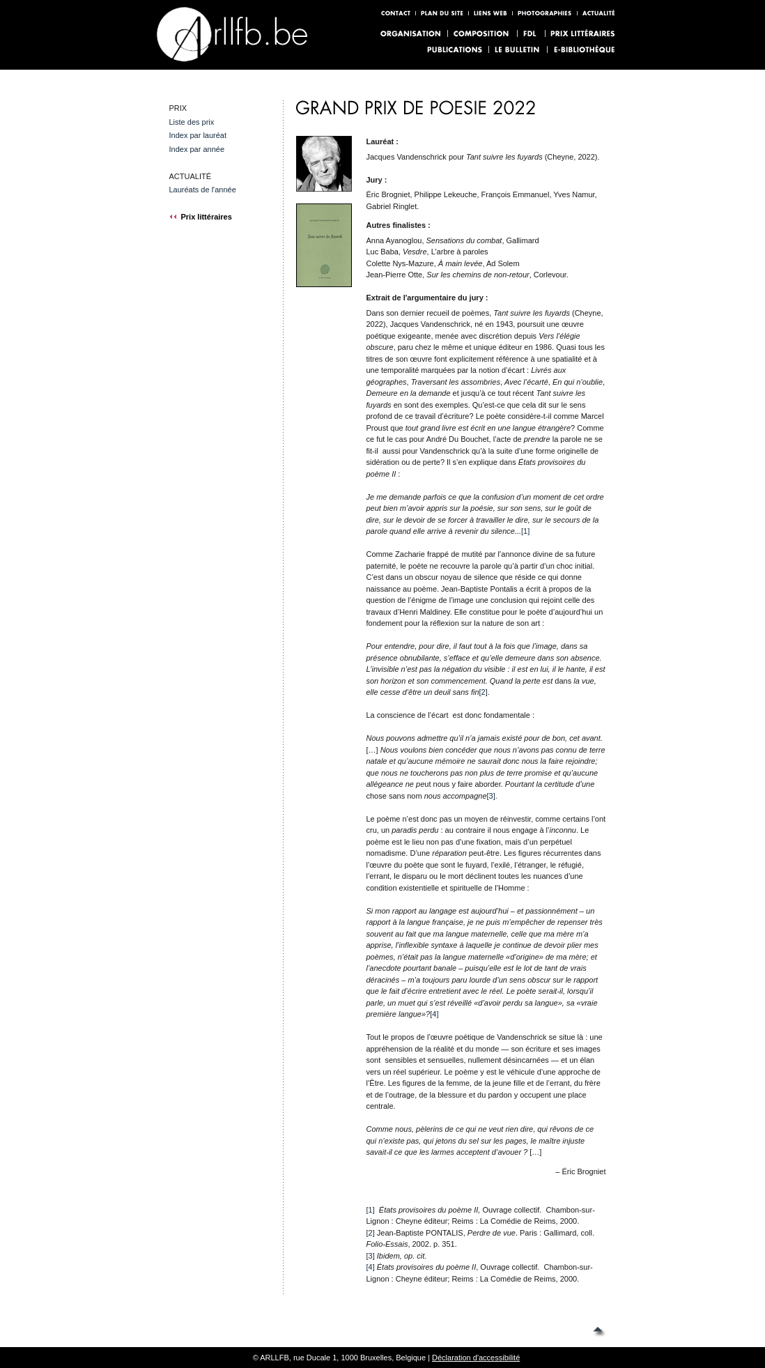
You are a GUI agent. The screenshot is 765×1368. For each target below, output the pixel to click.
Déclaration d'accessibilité (476, 1357)
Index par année (196, 149)
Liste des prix (191, 122)
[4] (434, 1014)
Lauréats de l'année (202, 189)
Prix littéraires (200, 217)
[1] (525, 531)
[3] (370, 1256)
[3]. (492, 796)
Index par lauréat (197, 135)
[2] (483, 692)
